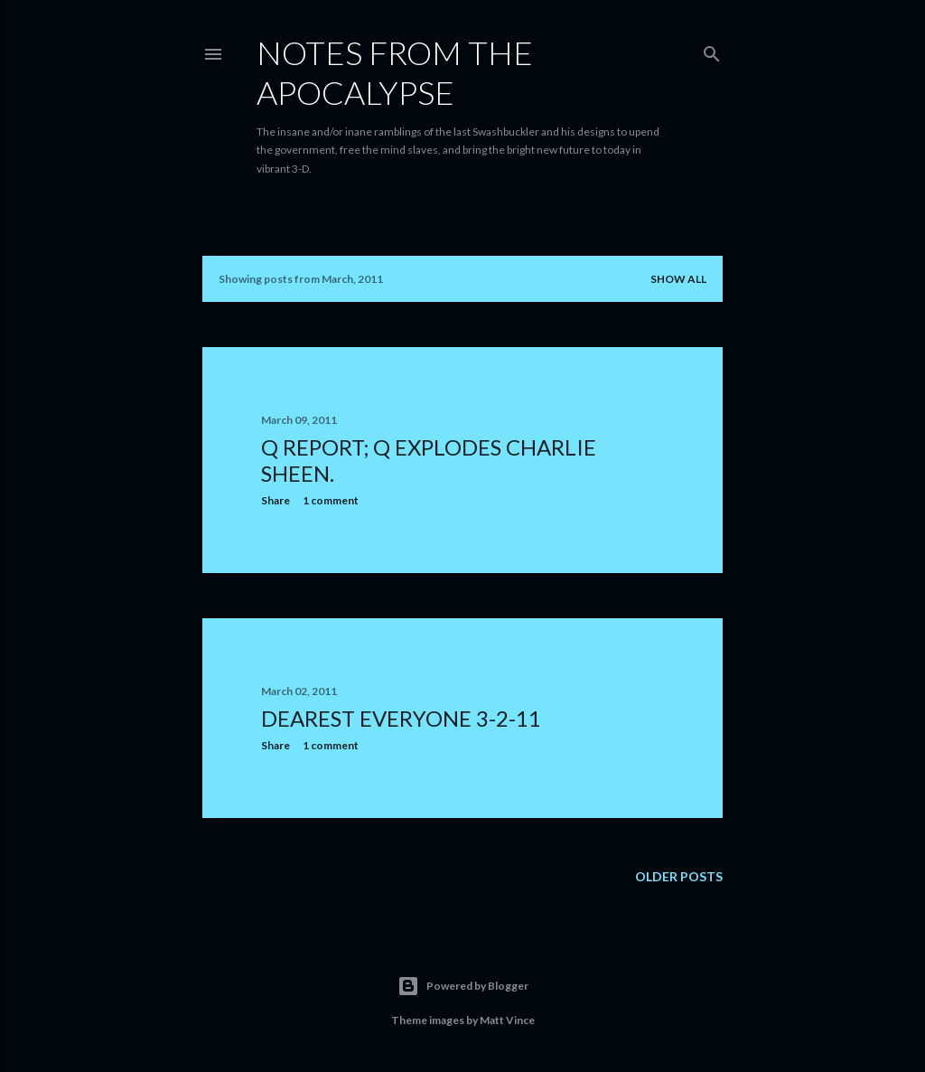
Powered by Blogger (462, 986)
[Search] (712, 50)
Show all (678, 279)
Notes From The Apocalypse (395, 72)
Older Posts (679, 876)
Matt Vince (507, 1020)
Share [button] (275, 500)
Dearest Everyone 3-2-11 (401, 718)
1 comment (331, 500)
